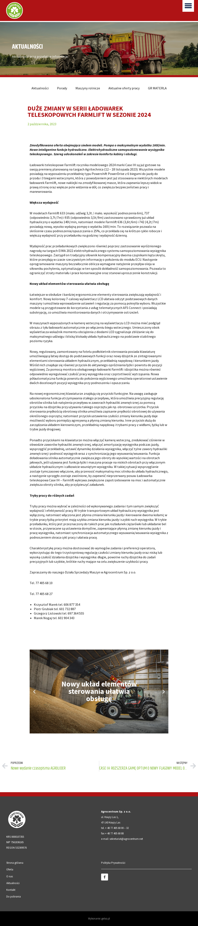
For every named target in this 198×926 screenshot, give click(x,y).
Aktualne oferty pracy (124, 88)
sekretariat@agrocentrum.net (126, 839)
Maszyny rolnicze (87, 88)
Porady (62, 88)
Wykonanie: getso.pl (99, 918)
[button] (188, 6)
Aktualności (40, 88)
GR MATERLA (157, 88)
